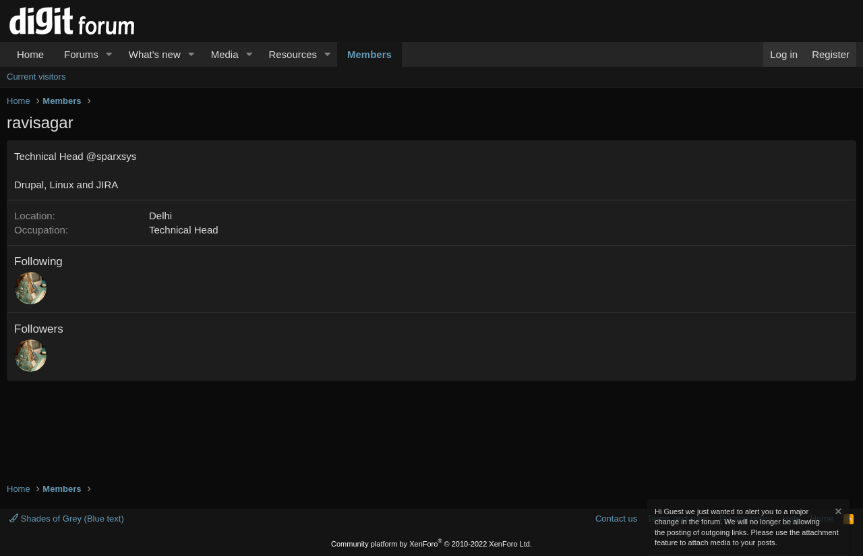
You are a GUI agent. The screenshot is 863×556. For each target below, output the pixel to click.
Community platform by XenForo (431, 544)
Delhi (160, 215)
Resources (292, 54)
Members (369, 54)
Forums (81, 54)
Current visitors (36, 77)
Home (30, 54)
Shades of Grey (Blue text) (66, 518)
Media (225, 54)
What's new (155, 54)
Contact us (616, 518)
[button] (109, 54)
